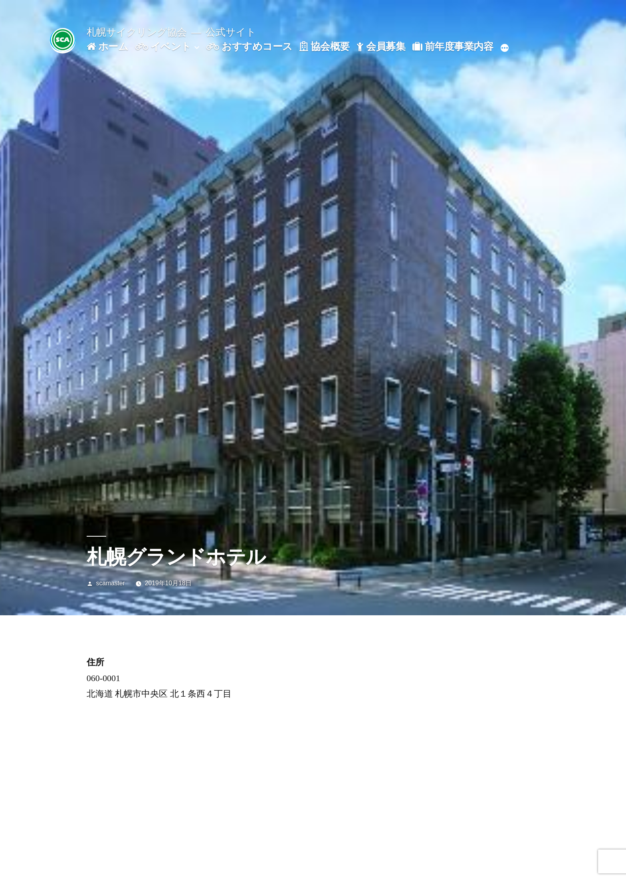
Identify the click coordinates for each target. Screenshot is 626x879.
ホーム (107, 46)
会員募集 (381, 46)
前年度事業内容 (452, 46)
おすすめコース (249, 46)
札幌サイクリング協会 (137, 32)
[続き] (504, 48)
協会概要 (324, 46)
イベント (163, 46)
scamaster (110, 583)
